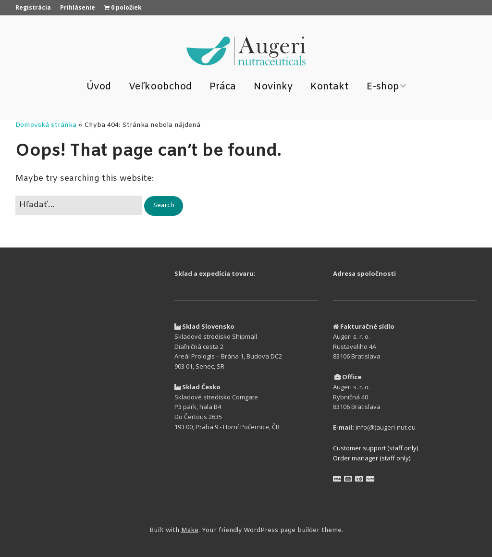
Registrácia (33, 7)
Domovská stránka (45, 125)
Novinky (273, 86)
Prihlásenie (77, 7)
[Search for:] (78, 205)
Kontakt (329, 86)
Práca (222, 86)
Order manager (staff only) (371, 458)
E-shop (383, 86)
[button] (163, 206)
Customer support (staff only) (375, 448)
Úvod (98, 86)
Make (189, 530)
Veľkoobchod (160, 86)
